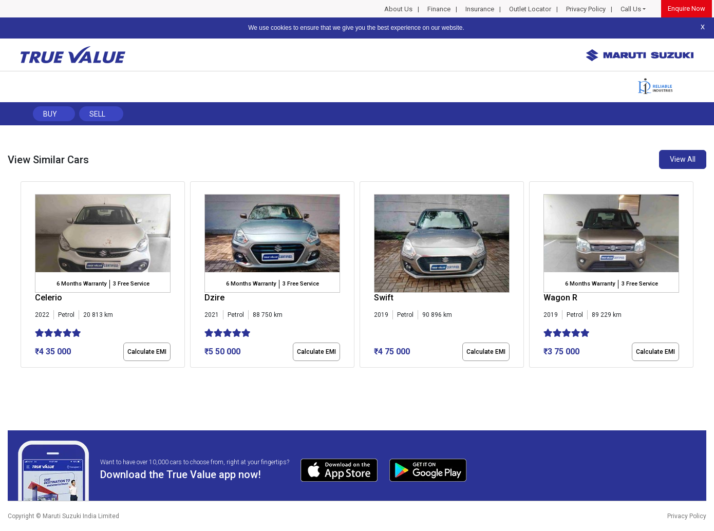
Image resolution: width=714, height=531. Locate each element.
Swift (383, 297)
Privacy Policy (586, 9)
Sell (97, 114)
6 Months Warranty (81, 283)
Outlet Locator (530, 9)
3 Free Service (131, 283)
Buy (50, 114)
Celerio (48, 297)
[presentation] (26, 276)
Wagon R (560, 297)
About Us (398, 9)
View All (683, 159)
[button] (24, 376)
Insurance (479, 9)
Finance (438, 9)
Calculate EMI (146, 351)
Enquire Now (686, 8)
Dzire (214, 297)
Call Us (631, 9)
